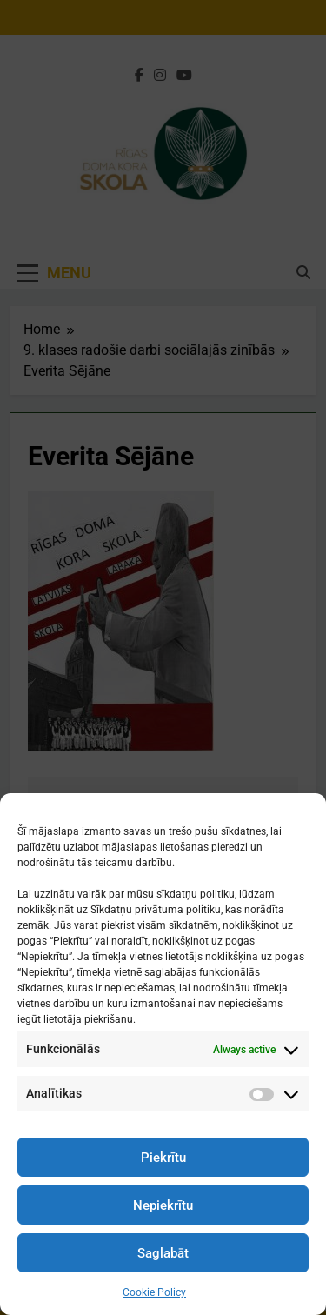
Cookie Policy (154, 1292)
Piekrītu (163, 1157)
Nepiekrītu (163, 1205)
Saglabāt (163, 1253)
